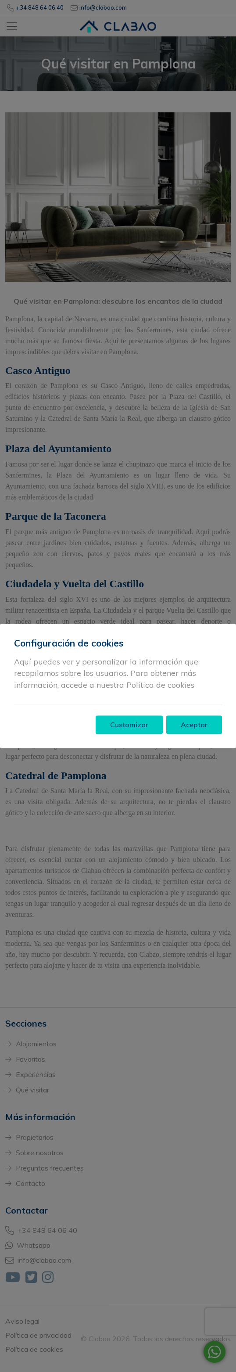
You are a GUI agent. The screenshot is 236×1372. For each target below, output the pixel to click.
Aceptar (194, 725)
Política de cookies (160, 685)
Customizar (129, 725)
